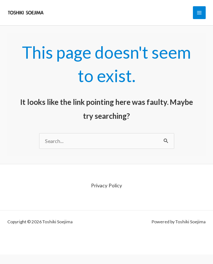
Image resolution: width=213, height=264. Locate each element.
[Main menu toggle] (199, 12)
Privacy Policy (106, 185)
